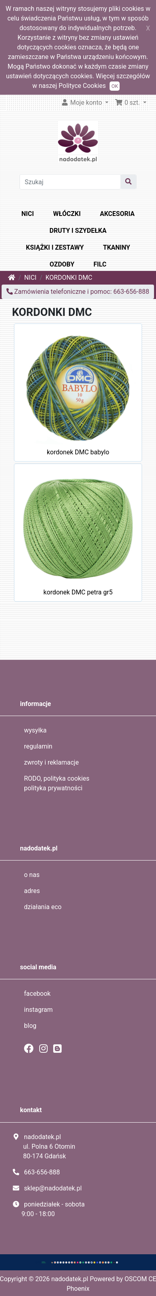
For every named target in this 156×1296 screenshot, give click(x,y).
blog (30, 1025)
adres (32, 891)
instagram (38, 1009)
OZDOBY (62, 264)
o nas (32, 875)
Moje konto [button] (82, 102)
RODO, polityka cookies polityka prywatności (57, 783)
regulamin (38, 746)
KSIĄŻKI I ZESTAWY (55, 247)
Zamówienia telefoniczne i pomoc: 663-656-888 (77, 291)
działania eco (43, 907)
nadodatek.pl (69, 1279)
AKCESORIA (117, 214)
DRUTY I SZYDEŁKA (78, 230)
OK (114, 86)
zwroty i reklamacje (51, 762)
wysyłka (35, 730)
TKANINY (116, 247)
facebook (37, 993)
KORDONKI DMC (69, 277)
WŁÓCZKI (67, 214)
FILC (100, 264)
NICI (28, 214)
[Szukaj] (70, 181)
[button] (131, 103)
